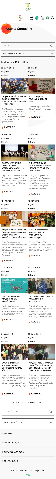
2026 (28, 475)
